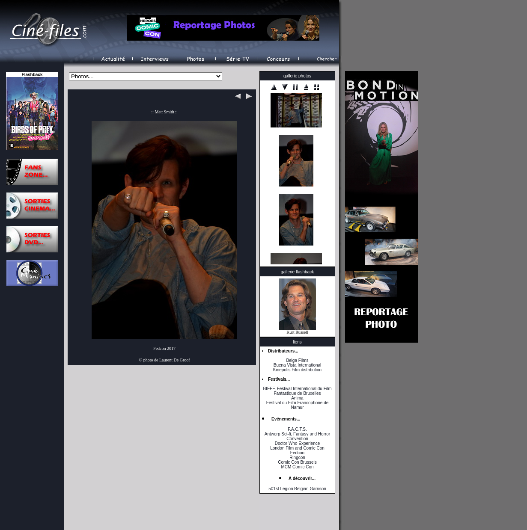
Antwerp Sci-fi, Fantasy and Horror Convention (297, 436)
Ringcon (297, 457)
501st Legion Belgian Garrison (297, 488)
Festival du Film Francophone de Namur (297, 405)
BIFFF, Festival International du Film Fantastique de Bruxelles (297, 391)
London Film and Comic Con (297, 448)
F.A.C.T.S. (297, 429)
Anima (297, 398)
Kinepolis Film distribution (297, 369)
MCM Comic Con (297, 467)
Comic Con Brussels (297, 462)
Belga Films (297, 360)
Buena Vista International (298, 365)
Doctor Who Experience (297, 443)
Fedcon (297, 452)
